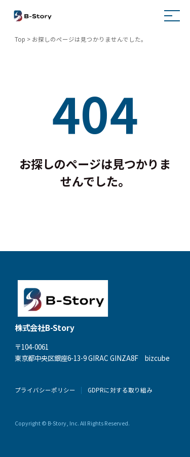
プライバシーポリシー (45, 390)
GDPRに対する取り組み (120, 390)
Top (20, 39)
